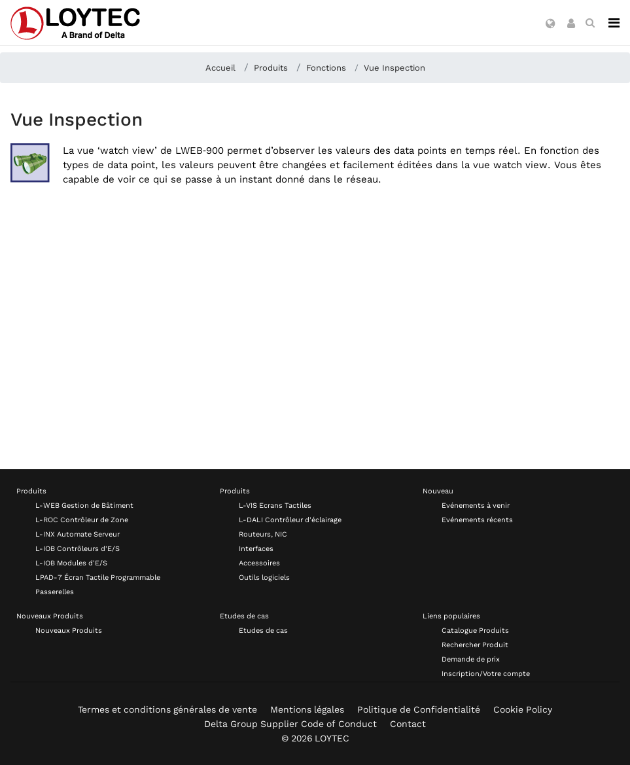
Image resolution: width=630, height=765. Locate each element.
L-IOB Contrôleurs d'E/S (77, 548)
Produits (31, 491)
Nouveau (438, 491)
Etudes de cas (244, 616)
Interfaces (256, 548)
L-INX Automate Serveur (77, 534)
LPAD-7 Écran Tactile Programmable (97, 577)
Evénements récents (477, 520)
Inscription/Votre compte (486, 673)
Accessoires (259, 563)
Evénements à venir (476, 505)
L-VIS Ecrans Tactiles (275, 505)
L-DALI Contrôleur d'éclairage (290, 520)
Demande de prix (471, 659)
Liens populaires (451, 616)
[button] (550, 24)
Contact (408, 724)
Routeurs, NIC (263, 534)
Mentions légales (307, 709)
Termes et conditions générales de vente (167, 709)
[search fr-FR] (590, 23)
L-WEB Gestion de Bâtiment (84, 505)
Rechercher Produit (475, 645)
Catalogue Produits (475, 630)
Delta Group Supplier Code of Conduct (290, 724)
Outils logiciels (264, 577)
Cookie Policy (522, 709)
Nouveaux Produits (49, 616)
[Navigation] (614, 23)
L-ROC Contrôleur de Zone (81, 520)
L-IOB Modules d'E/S (71, 563)
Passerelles (54, 592)
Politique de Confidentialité (418, 709)
